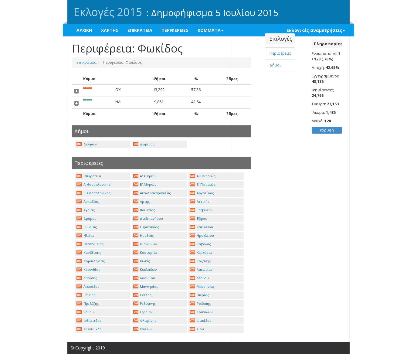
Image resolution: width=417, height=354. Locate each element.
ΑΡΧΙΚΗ (84, 30)
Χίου (197, 329)
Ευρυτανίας (146, 227)
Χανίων (142, 329)
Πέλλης (142, 295)
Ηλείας (85, 235)
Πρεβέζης (87, 303)
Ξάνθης (85, 295)
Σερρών (142, 312)
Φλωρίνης (145, 320)
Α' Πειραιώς (202, 176)
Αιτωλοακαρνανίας (152, 193)
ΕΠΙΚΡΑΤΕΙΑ (139, 30)
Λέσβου (199, 278)
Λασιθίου (144, 278)
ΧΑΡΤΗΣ (109, 30)
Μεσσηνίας (202, 286)
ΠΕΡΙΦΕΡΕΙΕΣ (174, 30)
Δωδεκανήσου (148, 218)
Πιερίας (199, 295)
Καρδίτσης (88, 252)
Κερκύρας (201, 252)
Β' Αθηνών (145, 184)
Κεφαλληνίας (90, 261)
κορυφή (327, 130)
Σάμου (85, 312)
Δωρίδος (144, 144)
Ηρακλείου (202, 235)
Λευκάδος (87, 286)
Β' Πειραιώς (202, 184)
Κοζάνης (200, 261)
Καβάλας (200, 244)
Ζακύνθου (201, 227)
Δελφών (86, 144)
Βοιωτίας (144, 210)
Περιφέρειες (280, 53)
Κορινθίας (88, 269)
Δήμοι (275, 65)
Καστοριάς (145, 252)
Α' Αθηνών (145, 176)
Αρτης (141, 201)
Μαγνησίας (145, 286)
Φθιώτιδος (88, 320)
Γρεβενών (201, 210)
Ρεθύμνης (144, 303)
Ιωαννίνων (145, 244)
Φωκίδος (200, 320)
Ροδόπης (200, 303)
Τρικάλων (201, 312)
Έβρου (198, 218)
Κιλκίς (141, 261)
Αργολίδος (202, 193)
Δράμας (86, 218)
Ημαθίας (143, 235)
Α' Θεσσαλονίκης (93, 184)
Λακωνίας (201, 269)
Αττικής (199, 201)
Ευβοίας (86, 227)
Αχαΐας (85, 210)
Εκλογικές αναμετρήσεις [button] (315, 30)
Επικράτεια (86, 62)
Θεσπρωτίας (89, 244)
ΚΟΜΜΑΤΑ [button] (211, 30)
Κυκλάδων (145, 269)
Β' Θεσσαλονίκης (93, 193)
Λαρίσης (86, 278)
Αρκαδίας (87, 201)
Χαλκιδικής (88, 329)
